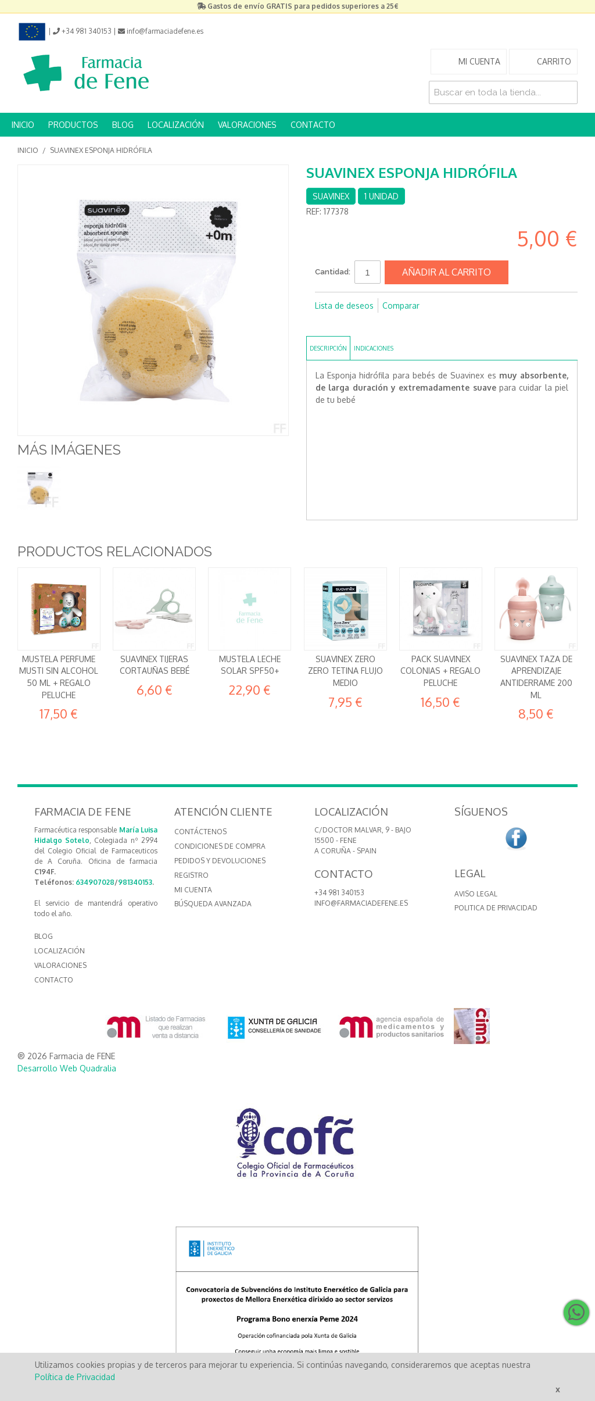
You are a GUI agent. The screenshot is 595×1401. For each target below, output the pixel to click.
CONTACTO (313, 125)
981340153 (135, 882)
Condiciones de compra (220, 846)
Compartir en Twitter (349, 324)
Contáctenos (200, 831)
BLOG (123, 125)
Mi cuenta (193, 889)
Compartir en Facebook (326, 324)
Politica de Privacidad (495, 907)
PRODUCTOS (73, 125)
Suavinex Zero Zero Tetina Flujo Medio (345, 671)
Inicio (27, 150)
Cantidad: (332, 271)
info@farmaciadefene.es (361, 903)
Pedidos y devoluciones (220, 860)
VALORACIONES (247, 125)
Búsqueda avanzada (213, 903)
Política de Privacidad (75, 1377)
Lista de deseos (344, 305)
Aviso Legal (475, 893)
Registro (191, 875)
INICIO (23, 125)
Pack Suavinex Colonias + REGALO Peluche (440, 671)
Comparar (401, 305)
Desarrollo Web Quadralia (66, 1068)
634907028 (95, 882)
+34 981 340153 (339, 892)
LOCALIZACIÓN (176, 125)
